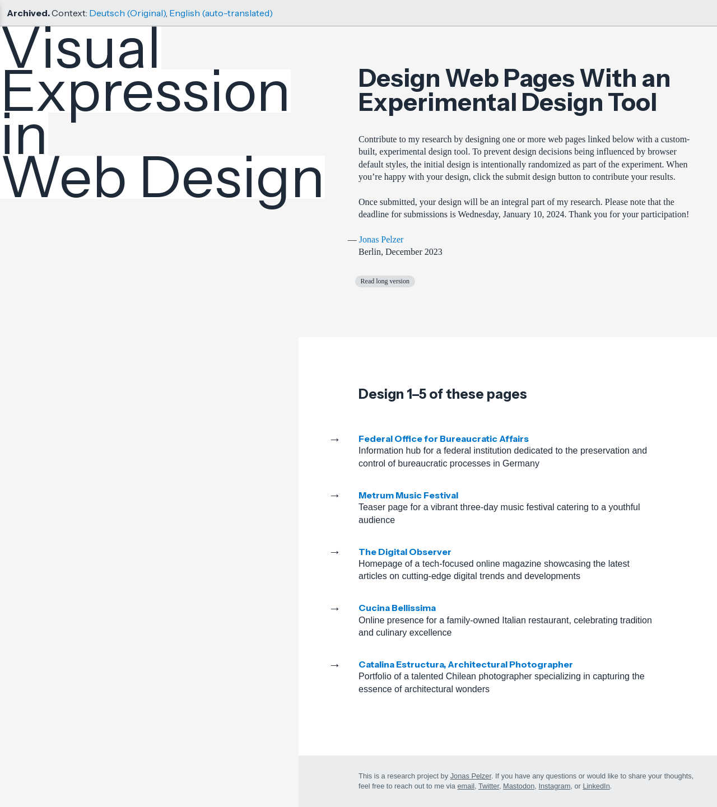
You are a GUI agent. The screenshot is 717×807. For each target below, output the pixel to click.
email (466, 786)
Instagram (554, 786)
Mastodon (518, 786)
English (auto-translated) (221, 12)
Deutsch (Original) (127, 12)
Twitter (488, 786)
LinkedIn (596, 786)
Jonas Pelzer (381, 239)
